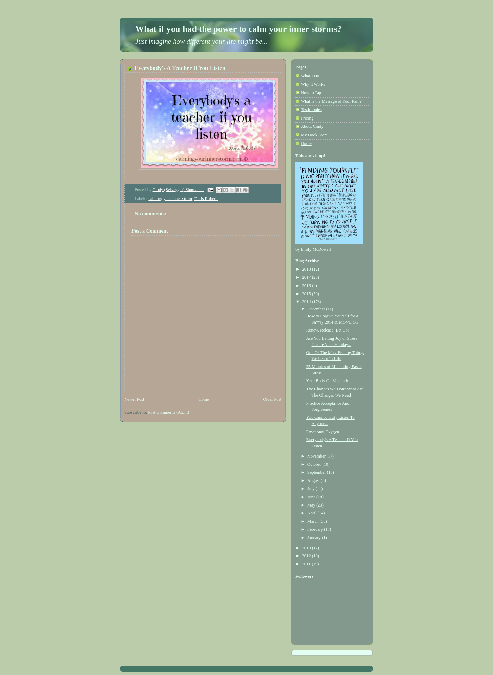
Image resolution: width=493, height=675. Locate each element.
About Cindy (312, 126)
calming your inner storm (170, 198)
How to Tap (311, 92)
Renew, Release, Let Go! (328, 330)
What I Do (310, 76)
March (313, 521)
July (311, 488)
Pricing (307, 118)
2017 (307, 277)
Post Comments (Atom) (168, 412)
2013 (307, 548)
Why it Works (313, 84)
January (314, 537)
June (311, 497)
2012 (307, 555)
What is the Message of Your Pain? (331, 101)
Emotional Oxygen (322, 431)
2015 (307, 293)
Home (204, 399)
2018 (307, 269)
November (317, 456)
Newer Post (134, 399)
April (312, 513)
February (315, 529)
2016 (307, 285)
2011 (307, 564)
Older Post (272, 399)
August (314, 480)
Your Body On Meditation (329, 380)
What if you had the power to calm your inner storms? (238, 29)
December (316, 309)
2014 (307, 301)
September (317, 472)
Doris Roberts (206, 198)
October (315, 464)
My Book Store (314, 135)
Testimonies (311, 109)
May (311, 505)
